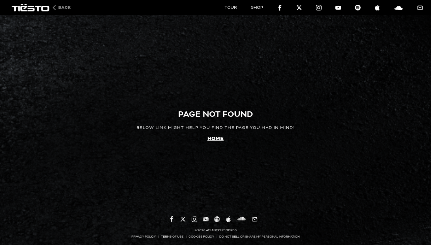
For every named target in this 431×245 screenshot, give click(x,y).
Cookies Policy (201, 237)
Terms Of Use (172, 237)
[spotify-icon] (358, 7)
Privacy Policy (143, 237)
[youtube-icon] (338, 7)
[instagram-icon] (319, 7)
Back (64, 7)
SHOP (257, 7)
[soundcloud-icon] (398, 7)
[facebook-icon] (280, 7)
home (215, 138)
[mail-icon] (420, 8)
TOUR (231, 7)
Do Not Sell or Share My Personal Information (259, 237)
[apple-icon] (377, 7)
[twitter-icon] (299, 7)
